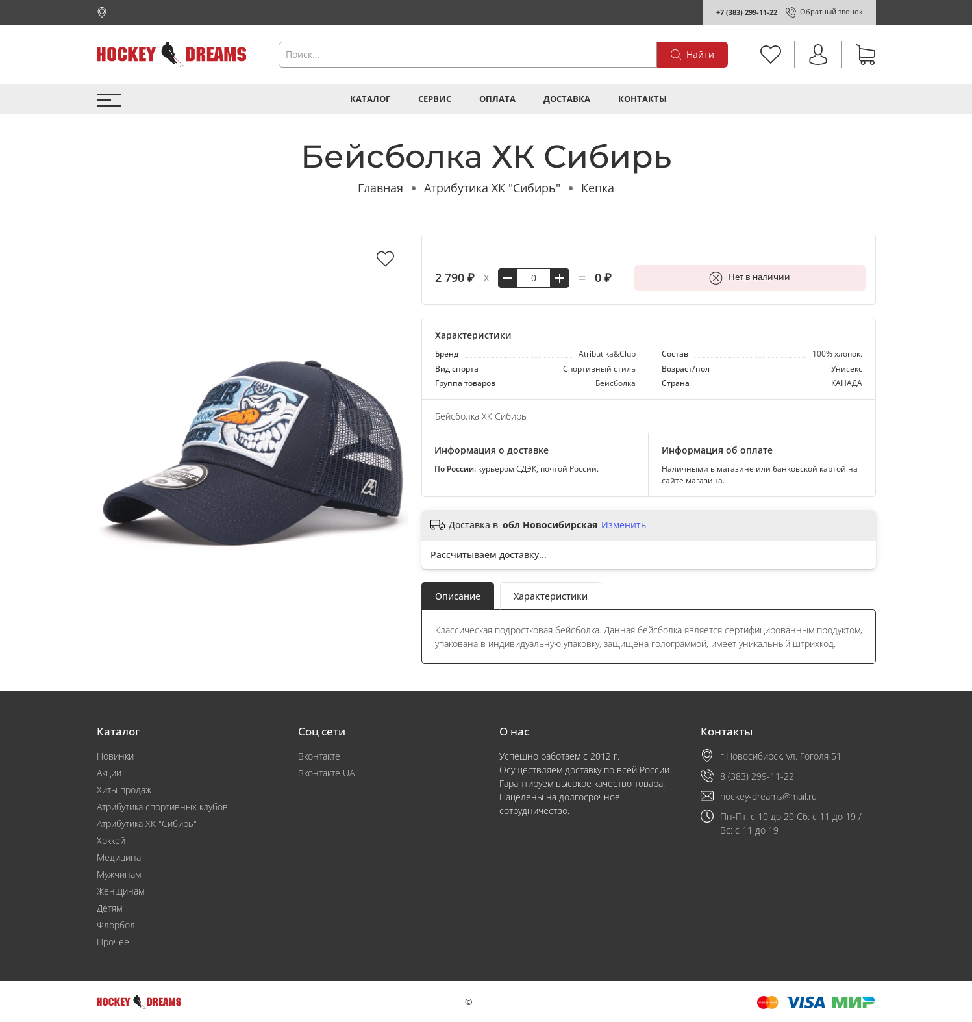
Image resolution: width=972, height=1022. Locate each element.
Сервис (434, 99)
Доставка (566, 99)
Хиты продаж (124, 790)
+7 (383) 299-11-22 (746, 12)
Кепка (597, 188)
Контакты (642, 99)
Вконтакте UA (326, 773)
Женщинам (120, 891)
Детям (109, 908)
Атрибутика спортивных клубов (162, 806)
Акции (109, 773)
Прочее (113, 942)
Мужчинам (119, 874)
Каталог (370, 99)
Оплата (497, 99)
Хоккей (111, 840)
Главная (380, 188)
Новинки (115, 756)
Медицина (119, 857)
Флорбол (116, 925)
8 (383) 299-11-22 (757, 776)
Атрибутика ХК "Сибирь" (492, 188)
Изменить (623, 525)
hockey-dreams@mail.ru (768, 796)
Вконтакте (319, 756)
